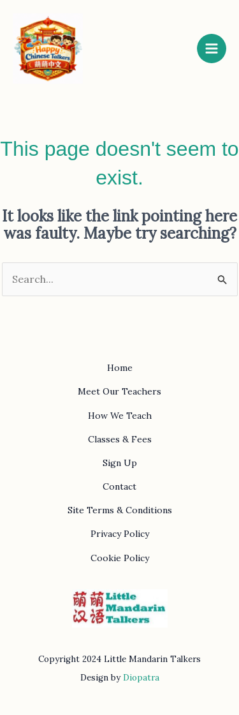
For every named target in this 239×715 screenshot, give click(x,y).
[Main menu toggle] (211, 48)
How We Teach (120, 415)
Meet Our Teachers (119, 391)
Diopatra (141, 677)
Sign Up (120, 463)
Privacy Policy (120, 533)
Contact (119, 486)
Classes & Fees (120, 439)
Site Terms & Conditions (120, 510)
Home (120, 367)
